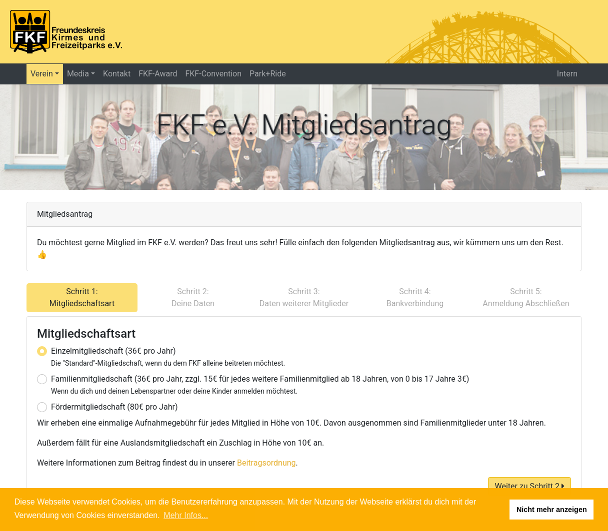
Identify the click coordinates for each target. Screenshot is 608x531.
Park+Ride (268, 73)
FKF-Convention (213, 73)
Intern (567, 73)
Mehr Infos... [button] (186, 515)
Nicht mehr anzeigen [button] (551, 510)
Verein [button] (41, 73)
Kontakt (116, 73)
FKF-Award (157, 73)
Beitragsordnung (266, 463)
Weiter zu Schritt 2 (529, 486)
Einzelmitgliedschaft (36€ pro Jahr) (168, 356)
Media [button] (78, 73)
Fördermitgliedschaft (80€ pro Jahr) (114, 407)
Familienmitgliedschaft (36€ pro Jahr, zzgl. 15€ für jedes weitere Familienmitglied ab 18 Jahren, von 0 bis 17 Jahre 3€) (260, 384)
